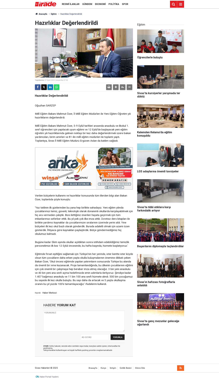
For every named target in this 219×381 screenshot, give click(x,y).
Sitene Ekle (140, 368)
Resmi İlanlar (70, 4)
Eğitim (54, 14)
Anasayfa (41, 14)
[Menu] (180, 4)
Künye (103, 368)
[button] (116, 87)
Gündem (87, 4)
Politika (114, 4)
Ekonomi (100, 4)
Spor (125, 4)
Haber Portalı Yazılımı (49, 377)
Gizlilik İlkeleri (126, 368)
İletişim (113, 368)
